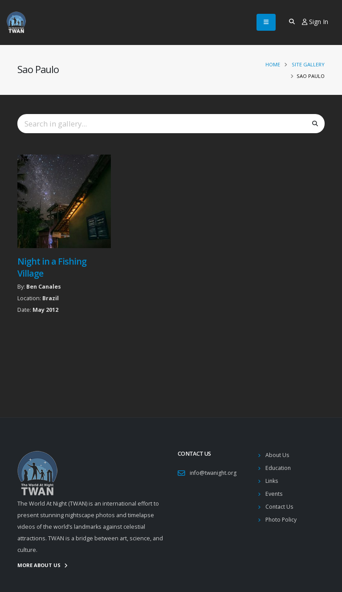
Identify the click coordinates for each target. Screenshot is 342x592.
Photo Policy (281, 519)
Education (278, 468)
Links (272, 481)
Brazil (50, 298)
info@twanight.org (214, 473)
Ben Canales (43, 286)
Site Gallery (308, 64)
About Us (277, 455)
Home (272, 64)
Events (274, 494)
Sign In (315, 21)
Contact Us (279, 506)
